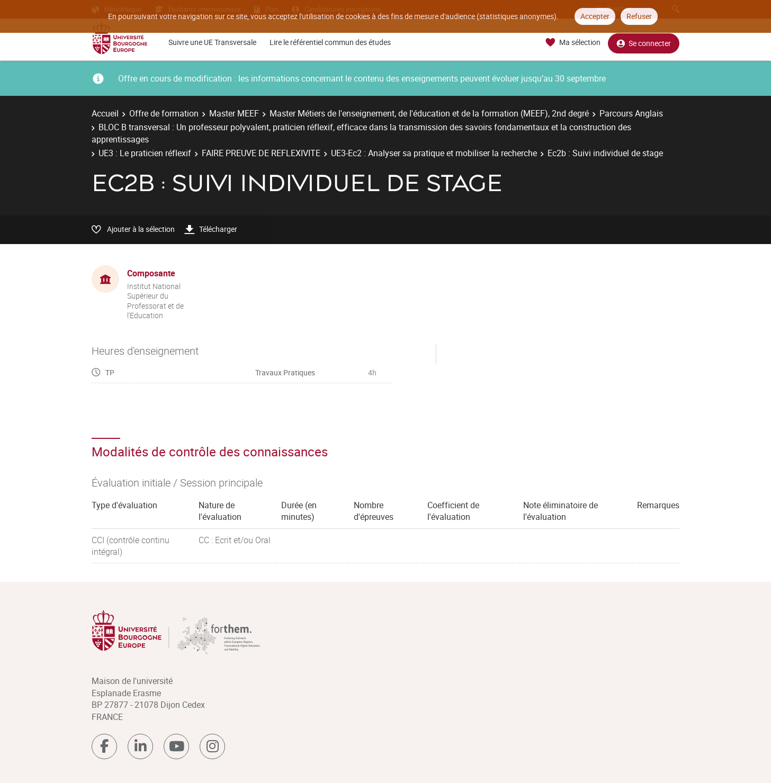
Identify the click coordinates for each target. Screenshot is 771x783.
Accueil (105, 113)
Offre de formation (164, 113)
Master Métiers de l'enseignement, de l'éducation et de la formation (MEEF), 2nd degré (429, 113)
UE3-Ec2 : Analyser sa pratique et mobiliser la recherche (434, 153)
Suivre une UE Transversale (212, 42)
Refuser (639, 16)
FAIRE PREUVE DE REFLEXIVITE (261, 153)
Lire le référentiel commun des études (330, 42)
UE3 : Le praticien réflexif (144, 153)
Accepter (594, 16)
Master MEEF (234, 113)
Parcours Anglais (631, 113)
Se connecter (643, 43)
